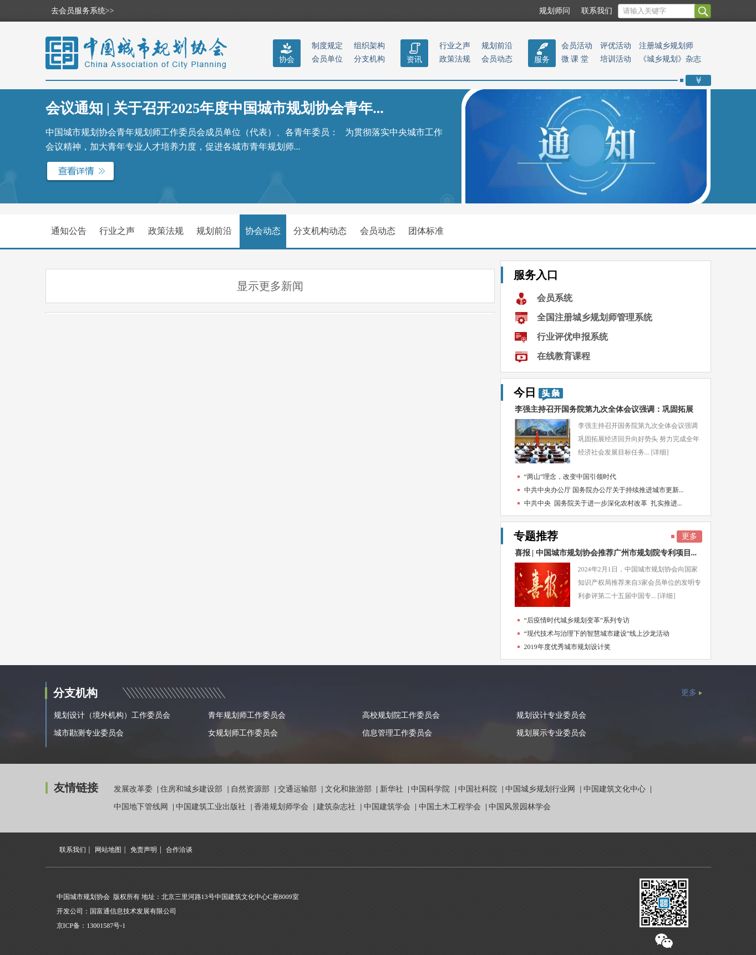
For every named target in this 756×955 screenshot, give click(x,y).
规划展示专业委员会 (551, 733)
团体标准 (426, 231)
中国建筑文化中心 (616, 789)
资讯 (414, 59)
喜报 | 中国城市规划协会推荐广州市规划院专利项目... (606, 553)
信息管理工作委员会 (397, 733)
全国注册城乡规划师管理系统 (594, 317)
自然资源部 (251, 789)
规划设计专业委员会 (551, 715)
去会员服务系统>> (82, 11)
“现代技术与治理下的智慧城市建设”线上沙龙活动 (597, 633)
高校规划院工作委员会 (401, 715)
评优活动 (615, 46)
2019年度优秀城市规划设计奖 (567, 647)
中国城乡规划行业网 (541, 789)
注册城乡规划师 (666, 46)
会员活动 (576, 46)
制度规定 (327, 46)
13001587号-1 (106, 926)
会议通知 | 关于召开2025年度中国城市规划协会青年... (214, 108)
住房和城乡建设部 (192, 789)
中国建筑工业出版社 (212, 807)
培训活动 (615, 59)
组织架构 (369, 46)
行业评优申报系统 (572, 336)
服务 (542, 59)
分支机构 (369, 59)
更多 (689, 536)
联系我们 (596, 11)
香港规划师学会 (282, 807)
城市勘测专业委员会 (89, 733)
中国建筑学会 (388, 807)
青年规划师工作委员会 (247, 715)
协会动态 (263, 231)
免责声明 (143, 850)
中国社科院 (478, 789)
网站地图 (108, 850)
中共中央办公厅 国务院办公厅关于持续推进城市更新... (604, 490)
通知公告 (69, 231)
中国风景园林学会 (520, 807)
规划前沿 (497, 46)
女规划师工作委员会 (243, 733)
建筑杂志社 (337, 807)
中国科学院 (431, 789)
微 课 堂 (574, 59)
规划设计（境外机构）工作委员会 (112, 715)
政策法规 (454, 59)
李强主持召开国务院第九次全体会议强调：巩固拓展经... (604, 412)
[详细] (660, 452)
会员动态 (497, 59)
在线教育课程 (563, 356)
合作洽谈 (179, 850)
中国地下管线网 (142, 807)
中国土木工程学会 (451, 807)
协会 (287, 59)
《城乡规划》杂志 (670, 59)
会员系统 (554, 298)
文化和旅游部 (349, 789)
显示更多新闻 (270, 286)
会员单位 (327, 59)
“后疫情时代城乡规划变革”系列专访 (577, 620)
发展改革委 (134, 789)
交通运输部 (298, 789)
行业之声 (454, 46)
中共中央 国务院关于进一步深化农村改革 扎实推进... (603, 503)
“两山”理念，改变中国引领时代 (570, 477)
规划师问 (554, 11)
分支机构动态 (320, 231)
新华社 (392, 789)
